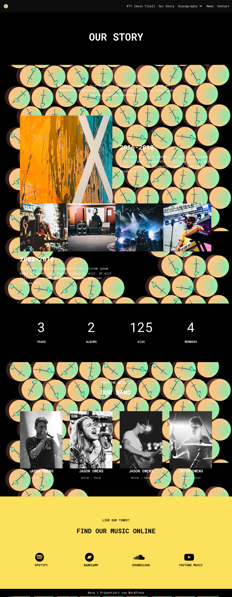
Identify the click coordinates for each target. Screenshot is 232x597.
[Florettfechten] (6, 6)
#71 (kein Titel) (140, 6)
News (210, 6)
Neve (91, 593)
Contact (223, 6)
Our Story (166, 6)
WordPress (136, 593)
